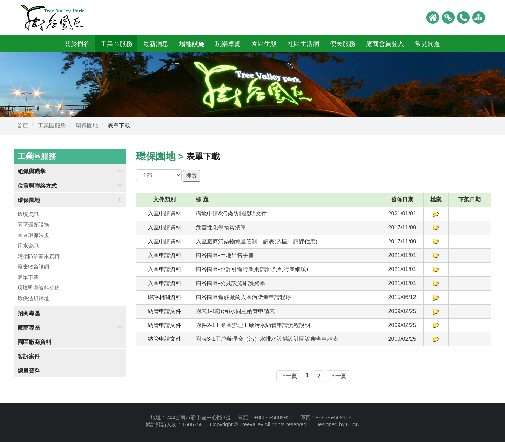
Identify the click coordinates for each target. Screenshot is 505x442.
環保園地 (87, 126)
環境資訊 (28, 214)
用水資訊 (28, 246)
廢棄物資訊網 (33, 267)
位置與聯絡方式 (37, 186)
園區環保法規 (33, 235)
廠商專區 (29, 328)
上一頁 (288, 376)
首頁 (22, 126)
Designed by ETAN (337, 424)
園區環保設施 (33, 225)
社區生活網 (303, 43)
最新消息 (155, 43)
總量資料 (29, 371)
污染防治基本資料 (39, 256)
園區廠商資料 (34, 342)
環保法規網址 (33, 298)
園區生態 (264, 43)
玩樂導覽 (228, 43)
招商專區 (29, 313)
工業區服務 (116, 43)
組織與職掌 (32, 171)
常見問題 (427, 43)
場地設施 (191, 43)
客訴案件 (29, 356)
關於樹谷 (77, 43)
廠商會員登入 (385, 43)
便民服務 (342, 43)
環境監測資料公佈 (39, 288)
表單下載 (28, 277)
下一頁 (338, 376)
